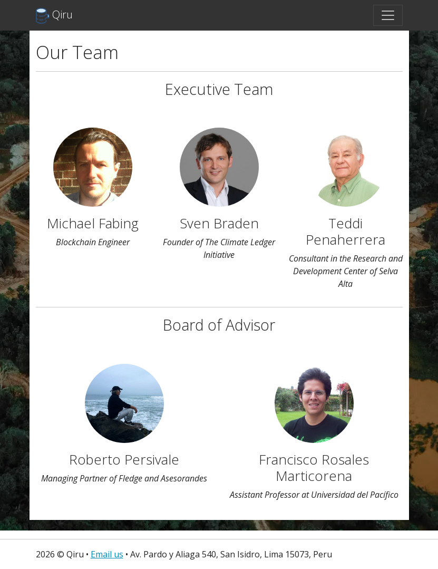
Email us (107, 554)
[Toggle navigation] (388, 15)
